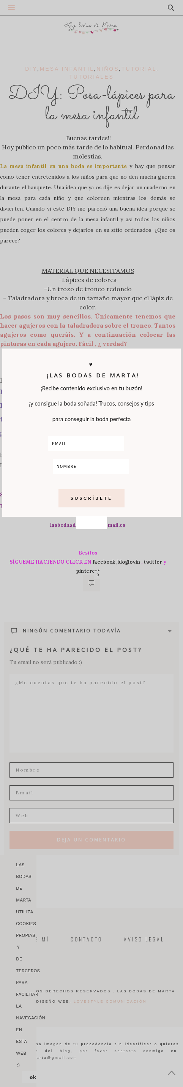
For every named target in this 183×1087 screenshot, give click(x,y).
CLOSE (91, 324)
